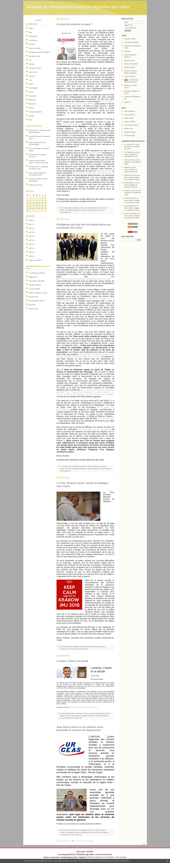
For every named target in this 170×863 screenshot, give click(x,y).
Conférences (33, 36)
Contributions (33, 40)
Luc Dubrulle (128, 144)
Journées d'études (35, 68)
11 (82, 841)
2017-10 (31, 228)
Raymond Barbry (129, 132)
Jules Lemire (33, 72)
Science (31, 108)
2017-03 (31, 244)
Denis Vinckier (129, 118)
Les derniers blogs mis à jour (66, 854)
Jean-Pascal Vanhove (131, 125)
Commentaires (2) (82, 649)
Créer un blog (81, 851)
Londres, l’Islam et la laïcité (72, 661)
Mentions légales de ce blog (69, 857)
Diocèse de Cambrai (131, 64)
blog (124, 857)
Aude (126, 160)
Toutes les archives (35, 260)
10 (80, 841)
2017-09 (31, 232)
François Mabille (129, 121)
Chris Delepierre (129, 115)
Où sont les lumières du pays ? (75, 24)
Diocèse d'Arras (129, 60)
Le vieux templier (34, 289)
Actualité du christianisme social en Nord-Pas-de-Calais (78, 7)
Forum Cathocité (129, 76)
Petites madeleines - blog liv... (39, 293)
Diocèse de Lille (129, 67)
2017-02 (31, 248)
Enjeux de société (35, 48)
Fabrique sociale (34, 56)
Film (30, 60)
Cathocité (127, 51)
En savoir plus (124, 861)
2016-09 (31, 256)
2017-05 (31, 236)
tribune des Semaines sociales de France (83, 707)
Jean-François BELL (131, 213)
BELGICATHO (33, 297)
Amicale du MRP (129, 39)
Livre (30, 80)
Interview (32, 64)
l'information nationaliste (37, 281)
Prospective (33, 96)
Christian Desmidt (130, 198)
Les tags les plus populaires (103, 854)
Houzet (126, 191)
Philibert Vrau (128, 129)
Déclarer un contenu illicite (52, 857)
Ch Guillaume (128, 152)
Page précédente (62, 841)
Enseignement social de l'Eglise (39, 52)
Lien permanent (99, 210)
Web (30, 120)
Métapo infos (33, 277)
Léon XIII (32, 76)
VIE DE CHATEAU (35, 285)
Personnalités (33, 88)
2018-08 (31, 220)
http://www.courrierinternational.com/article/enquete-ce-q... (83, 279)
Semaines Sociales (35, 112)
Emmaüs (32, 44)
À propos (38, 20)
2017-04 (31, 240)
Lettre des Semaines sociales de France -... (132, 147)
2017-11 (31, 224)
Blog (30, 32)
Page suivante (88, 841)
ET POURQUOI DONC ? (37, 301)
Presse (31, 92)
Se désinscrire (130, 28)
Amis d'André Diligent (131, 42)
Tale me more (33, 309)
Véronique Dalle (129, 135)
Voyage (31, 116)
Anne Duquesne (129, 111)
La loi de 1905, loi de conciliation (94, 429)
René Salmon (128, 183)
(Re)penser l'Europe (35, 185)
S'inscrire (129, 25)
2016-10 (31, 252)
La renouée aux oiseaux (37, 273)
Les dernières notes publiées (85, 854)
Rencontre (32, 104)
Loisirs (31, 84)
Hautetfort (90, 851)
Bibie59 (126, 167)
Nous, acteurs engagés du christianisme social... (132, 154)
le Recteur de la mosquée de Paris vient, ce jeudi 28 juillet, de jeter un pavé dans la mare (85, 355)
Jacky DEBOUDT (130, 206)
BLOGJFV (32, 305)
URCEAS (127, 102)
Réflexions (32, 100)
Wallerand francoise (130, 175)
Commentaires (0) (65, 212)
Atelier (31, 28)
